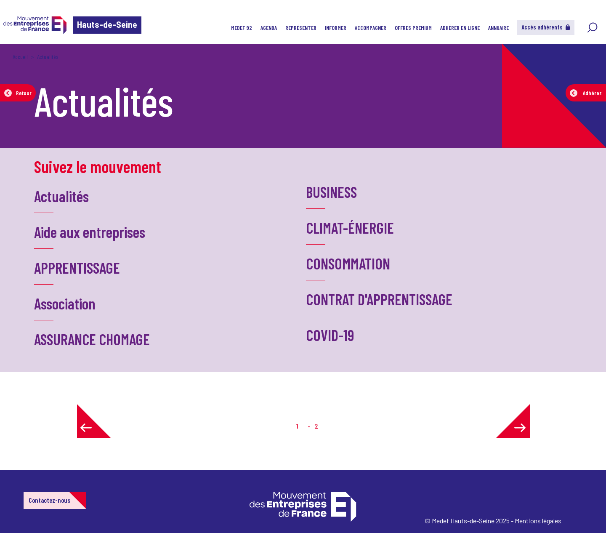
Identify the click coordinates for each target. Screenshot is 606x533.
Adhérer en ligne (460, 27)
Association (65, 303)
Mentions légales (538, 521)
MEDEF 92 (241, 27)
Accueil (20, 56)
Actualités (61, 196)
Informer (335, 27)
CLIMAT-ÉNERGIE (350, 228)
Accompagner (370, 27)
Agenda (268, 27)
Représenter (300, 27)
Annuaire (498, 27)
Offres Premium (413, 27)
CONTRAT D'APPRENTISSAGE (379, 299)
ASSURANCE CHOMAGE (92, 339)
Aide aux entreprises (89, 232)
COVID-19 (330, 335)
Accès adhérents (545, 27)
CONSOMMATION (348, 263)
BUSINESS (331, 192)
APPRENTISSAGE (77, 268)
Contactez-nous (49, 500)
